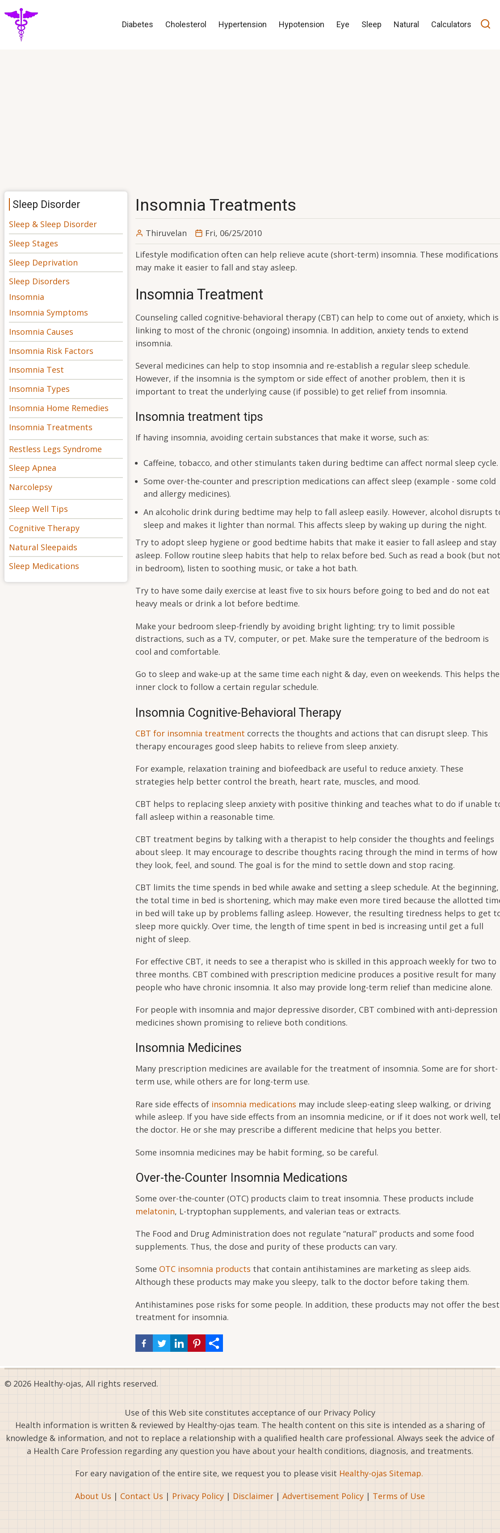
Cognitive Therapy (44, 528)
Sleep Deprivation (43, 262)
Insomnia (26, 296)
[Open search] (485, 25)
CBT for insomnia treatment (190, 733)
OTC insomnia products (205, 1268)
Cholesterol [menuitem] (185, 24)
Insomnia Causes (41, 331)
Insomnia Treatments (50, 427)
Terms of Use (399, 1496)
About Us (93, 1496)
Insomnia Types (39, 388)
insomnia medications (253, 1104)
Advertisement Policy (323, 1496)
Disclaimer (253, 1496)
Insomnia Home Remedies (59, 408)
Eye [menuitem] (342, 24)
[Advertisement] (250, 117)
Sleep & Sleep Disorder (53, 224)
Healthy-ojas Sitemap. (381, 1473)
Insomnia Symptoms (48, 312)
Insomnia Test (36, 369)
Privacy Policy (198, 1496)
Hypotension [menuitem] (301, 24)
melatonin (155, 1211)
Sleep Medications (44, 566)
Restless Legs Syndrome (55, 449)
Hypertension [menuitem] (242, 24)
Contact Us (141, 1496)
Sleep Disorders (39, 281)
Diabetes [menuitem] (137, 24)
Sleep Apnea (32, 467)
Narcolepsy (30, 487)
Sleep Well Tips (38, 508)
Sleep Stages (33, 243)
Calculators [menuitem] (451, 24)
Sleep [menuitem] (371, 24)
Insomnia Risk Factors (51, 350)
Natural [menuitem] (406, 24)
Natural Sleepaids (43, 547)
